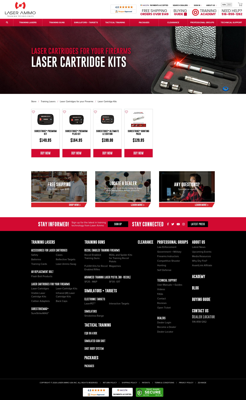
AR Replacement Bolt (42, 271)
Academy (198, 276)
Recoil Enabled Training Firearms (102, 250)
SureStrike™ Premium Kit (45, 132)
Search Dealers (181, 5)
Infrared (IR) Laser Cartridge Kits (65, 295)
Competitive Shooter (168, 260)
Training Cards (39, 264)
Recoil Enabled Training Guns (92, 256)
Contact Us (200, 310)
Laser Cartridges (40, 288)
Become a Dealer (166, 327)
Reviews (161, 303)
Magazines (115, 266)
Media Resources (201, 256)
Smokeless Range (94, 315)
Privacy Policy (186, 383)
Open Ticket (164, 307)
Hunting (161, 265)
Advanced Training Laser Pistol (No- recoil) (107, 277)
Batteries (36, 259)
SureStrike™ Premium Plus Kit (76, 132)
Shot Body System (94, 348)
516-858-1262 (199, 321)
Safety (34, 254)
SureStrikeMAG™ (40, 308)
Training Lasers (48, 101)
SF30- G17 (114, 281)
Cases (59, 254)
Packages (89, 366)
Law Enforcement (166, 247)
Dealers (161, 318)
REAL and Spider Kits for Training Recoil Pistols (120, 258)
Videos (161, 289)
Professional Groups (172, 242)
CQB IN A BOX (90, 333)
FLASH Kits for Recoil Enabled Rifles (96, 267)
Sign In (198, 5)
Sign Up (118, 224)
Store (33, 101)
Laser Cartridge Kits (107, 101)
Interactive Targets (119, 303)
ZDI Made (202, 383)
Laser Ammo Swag (66, 264)
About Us (211, 5)
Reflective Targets (65, 259)
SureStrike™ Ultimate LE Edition (107, 132)
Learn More (137, 204)
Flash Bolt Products (41, 276)
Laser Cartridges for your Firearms (76, 101)
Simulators (90, 311)
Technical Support (167, 280)
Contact (161, 298)
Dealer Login (164, 322)
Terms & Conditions (164, 383)
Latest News (198, 247)
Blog (195, 288)
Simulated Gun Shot (94, 341)
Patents (146, 383)
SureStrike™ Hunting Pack (138, 132)
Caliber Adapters (40, 301)
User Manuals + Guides (169, 284)
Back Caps (61, 301)
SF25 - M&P (90, 281)
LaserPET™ (90, 303)
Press (198, 224)
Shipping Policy (129, 383)
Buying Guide (201, 299)
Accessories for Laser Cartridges (49, 250)
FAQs (160, 294)
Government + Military (169, 251)
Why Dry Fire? (199, 260)
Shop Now (75, 204)
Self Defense (164, 270)
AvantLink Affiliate (202, 265)
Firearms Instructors (168, 256)
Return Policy (110, 383)
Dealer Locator (165, 331)
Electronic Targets (94, 299)
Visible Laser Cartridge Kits (38, 295)
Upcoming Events (201, 251)
